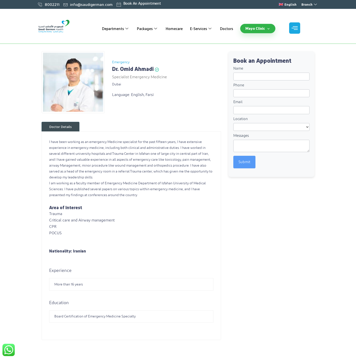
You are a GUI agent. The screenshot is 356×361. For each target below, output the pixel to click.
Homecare (174, 28)
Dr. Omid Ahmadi (133, 68)
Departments (116, 28)
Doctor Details (60, 127)
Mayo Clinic (257, 28)
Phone (238, 85)
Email (237, 102)
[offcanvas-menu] (294, 28)
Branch (309, 4)
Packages (147, 28)
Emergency (121, 62)
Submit (244, 162)
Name (238, 68)
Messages (241, 136)
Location (240, 119)
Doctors (226, 28)
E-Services (201, 28)
